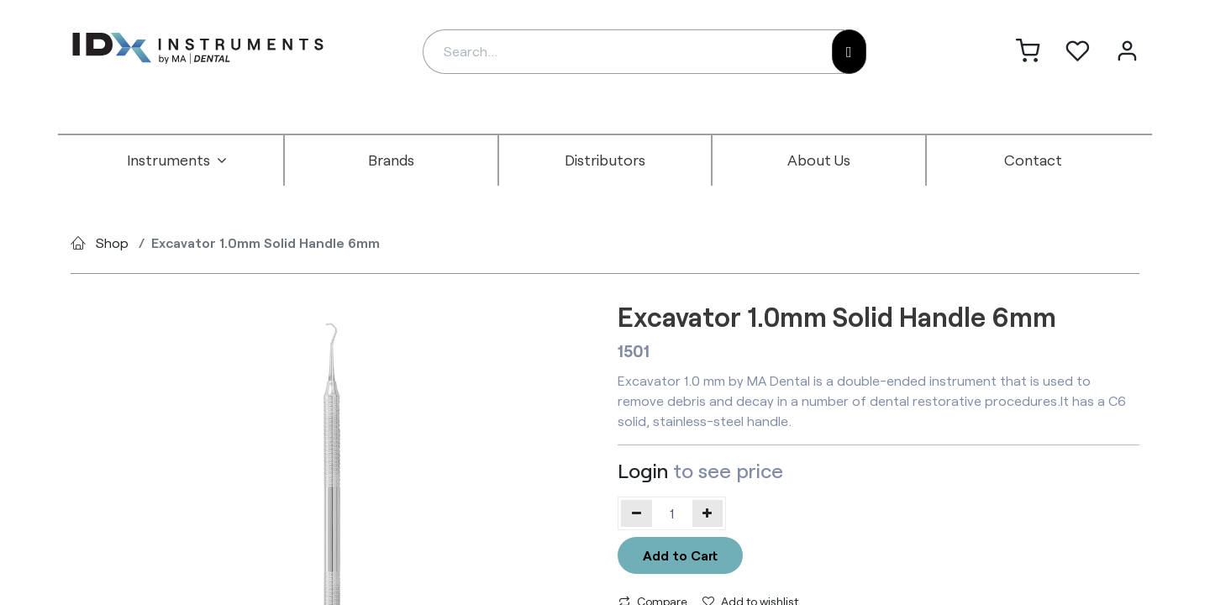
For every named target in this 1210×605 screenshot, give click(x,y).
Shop (112, 242)
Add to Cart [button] (680, 555)
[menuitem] (177, 160)
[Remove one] (636, 513)
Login (643, 470)
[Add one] (707, 513)
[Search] (849, 51)
